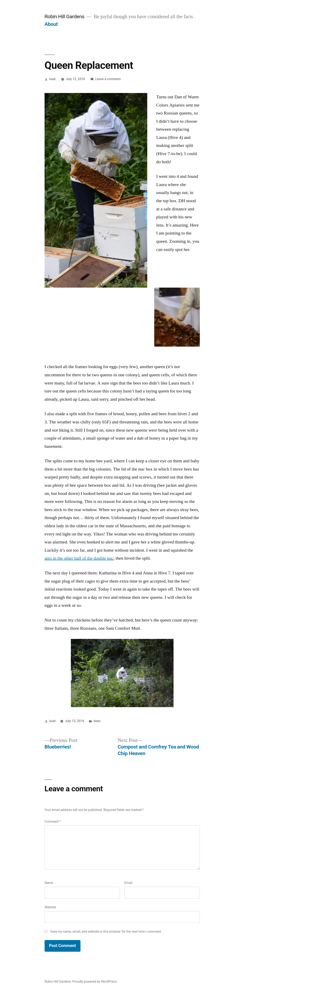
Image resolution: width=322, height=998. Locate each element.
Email (128, 883)
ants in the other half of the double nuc (79, 558)
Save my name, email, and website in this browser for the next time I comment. (106, 931)
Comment (53, 821)
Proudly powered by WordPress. (94, 981)
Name (49, 883)
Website (50, 907)
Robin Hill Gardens (64, 16)
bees (97, 721)
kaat (52, 79)
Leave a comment (108, 79)
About (51, 24)
